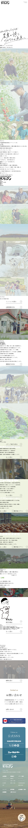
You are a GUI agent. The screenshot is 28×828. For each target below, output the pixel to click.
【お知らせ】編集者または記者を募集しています (8, 626)
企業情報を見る (10, 307)
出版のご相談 (12, 780)
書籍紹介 (12, 778)
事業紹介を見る (10, 364)
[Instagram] (13, 745)
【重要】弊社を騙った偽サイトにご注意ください (8, 629)
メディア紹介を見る (12, 444)
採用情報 (12, 789)
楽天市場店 (14, 621)
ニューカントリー (21, 780)
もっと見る (9, 457)
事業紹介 (12, 776)
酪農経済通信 (20, 785)
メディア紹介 (21, 776)
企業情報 (4, 776)
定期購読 (4, 792)
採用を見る (9, 680)
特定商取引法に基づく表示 (8, 824)
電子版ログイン (18, 511)
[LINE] (18, 745)
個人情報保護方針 (15, 824)
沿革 (3, 785)
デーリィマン (20, 778)
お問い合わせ (10, 709)
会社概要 (4, 783)
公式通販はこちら (14, 575)
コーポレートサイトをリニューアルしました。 (8, 626)
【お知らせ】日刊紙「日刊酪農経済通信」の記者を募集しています (11, 627)
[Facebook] (15, 745)
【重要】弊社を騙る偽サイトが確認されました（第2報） (10, 628)
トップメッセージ (5, 778)
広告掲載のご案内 (22, 789)
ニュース (4, 789)
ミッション (4, 780)
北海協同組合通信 (21, 783)
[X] (10, 745)
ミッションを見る (11, 301)
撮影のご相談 (12, 783)
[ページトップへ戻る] (22, 817)
